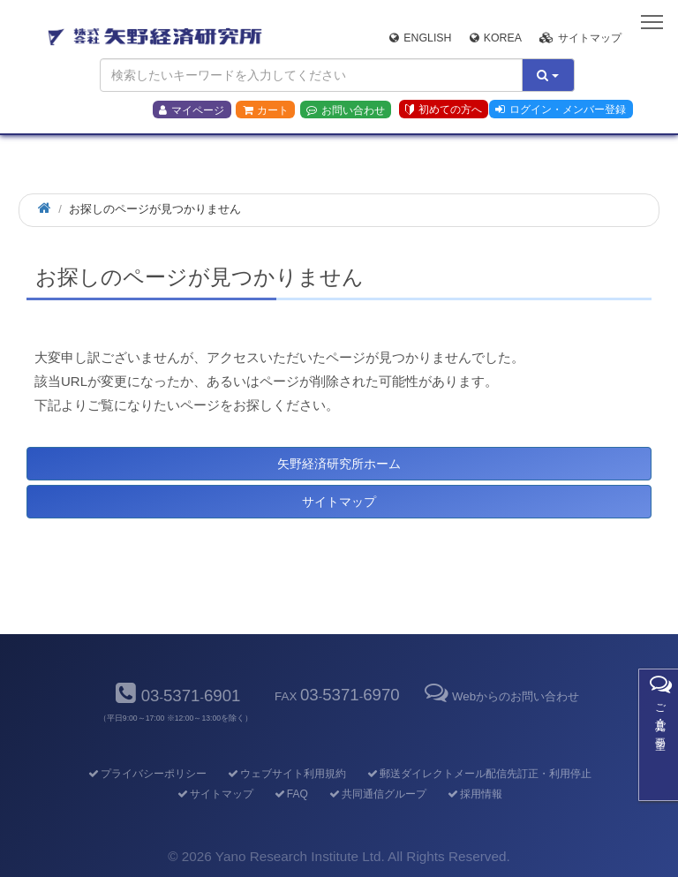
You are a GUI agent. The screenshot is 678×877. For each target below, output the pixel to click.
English (420, 38)
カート (266, 110)
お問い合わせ (345, 110)
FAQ (290, 794)
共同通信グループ (377, 794)
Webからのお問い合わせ (500, 696)
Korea (496, 38)
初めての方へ (443, 109)
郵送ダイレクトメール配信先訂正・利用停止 (478, 773)
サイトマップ (580, 38)
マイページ (191, 110)
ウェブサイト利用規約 (285, 773)
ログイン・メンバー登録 (560, 109)
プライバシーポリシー (146, 773)
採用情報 (473, 794)
